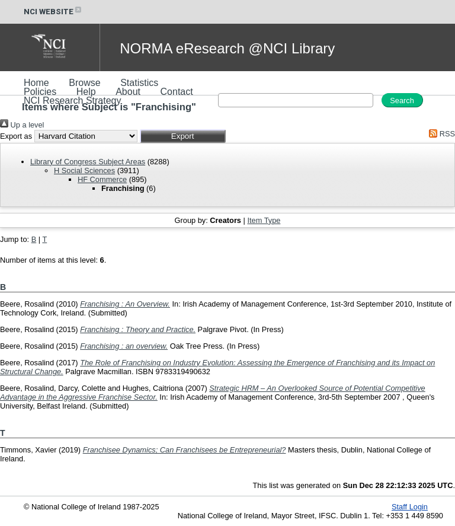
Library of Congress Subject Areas (87, 161)
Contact (177, 92)
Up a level (22, 124)
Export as (16, 136)
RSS (440, 133)
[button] (183, 136)
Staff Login (410, 506)
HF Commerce (102, 179)
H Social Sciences (84, 170)
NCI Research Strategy (72, 100)
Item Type (263, 220)
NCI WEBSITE (53, 11)
